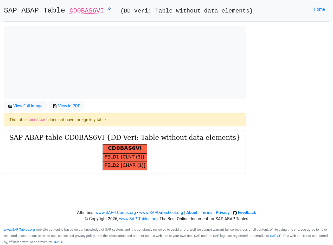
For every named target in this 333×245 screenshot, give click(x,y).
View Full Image (25, 105)
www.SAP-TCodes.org (115, 212)
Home (319, 9)
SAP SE (275, 236)
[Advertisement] (125, 62)
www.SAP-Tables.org (138, 218)
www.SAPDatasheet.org (161, 212)
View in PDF (66, 105)
